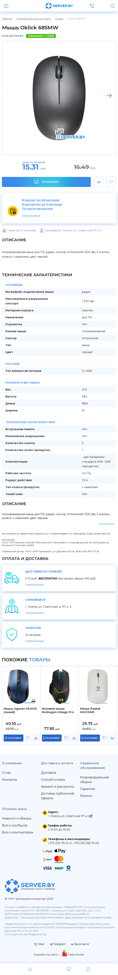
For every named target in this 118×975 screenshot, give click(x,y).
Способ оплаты (53, 779)
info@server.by (37, 934)
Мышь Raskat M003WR (90, 710)
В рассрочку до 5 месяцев (42, 204)
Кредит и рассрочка (57, 786)
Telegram (57, 944)
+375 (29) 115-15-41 (60, 843)
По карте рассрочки (37, 208)
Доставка (48, 773)
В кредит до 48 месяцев (40, 200)
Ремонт (86, 796)
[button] (109, 96)
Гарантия (87, 789)
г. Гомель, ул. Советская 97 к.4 (70, 816)
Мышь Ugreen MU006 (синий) (20, 710)
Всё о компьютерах (17, 832)
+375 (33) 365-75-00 (86, 843)
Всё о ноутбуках (14, 825)
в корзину (14, 738)
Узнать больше (31, 215)
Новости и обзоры (16, 818)
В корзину (46, 181)
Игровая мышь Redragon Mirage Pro (58, 710)
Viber (39, 944)
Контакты (9, 779)
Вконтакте (80, 944)
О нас (6, 773)
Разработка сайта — (47, 954)
